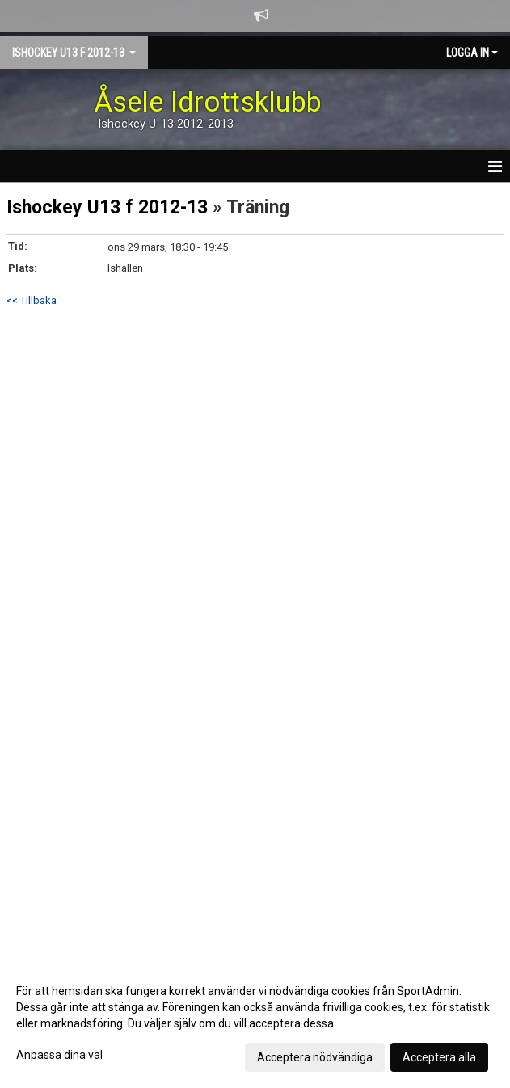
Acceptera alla (439, 1057)
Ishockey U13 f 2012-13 (107, 207)
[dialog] (255, 1023)
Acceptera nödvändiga (315, 1057)
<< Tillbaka (31, 300)
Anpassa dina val (59, 1054)
